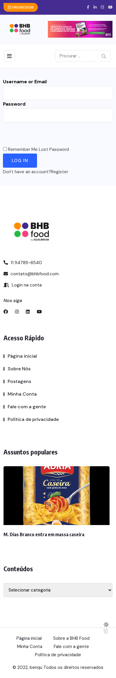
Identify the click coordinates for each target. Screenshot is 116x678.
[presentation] (47, 133)
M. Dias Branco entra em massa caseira (44, 534)
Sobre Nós (19, 369)
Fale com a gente (27, 407)
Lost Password (54, 149)
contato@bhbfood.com (31, 274)
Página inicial (22, 356)
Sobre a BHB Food (71, 638)
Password (14, 104)
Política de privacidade (33, 419)
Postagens (19, 381)
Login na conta (23, 285)
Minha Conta (22, 394)
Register (59, 172)
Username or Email (25, 82)
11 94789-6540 (23, 263)
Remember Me (23, 149)
